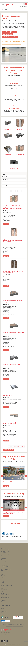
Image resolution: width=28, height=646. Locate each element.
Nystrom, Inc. (7, 7)
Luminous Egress (4, 556)
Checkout (3, 614)
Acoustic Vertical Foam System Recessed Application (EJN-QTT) (13, 271)
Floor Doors (3, 555)
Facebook (4, 641)
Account (2, 609)
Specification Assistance (7, 34)
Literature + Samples (5, 566)
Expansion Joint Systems (5, 551)
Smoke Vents (3, 559)
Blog (2, 574)
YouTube (7, 641)
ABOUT (3, 581)
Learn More (6, 224)
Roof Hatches (3, 558)
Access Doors (3, 548)
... (20, 191)
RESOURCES (4, 565)
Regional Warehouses (5, 594)
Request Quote (6, 31)
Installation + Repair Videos (6, 569)
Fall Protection (3, 552)
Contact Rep (13, 31)
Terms (18, 644)
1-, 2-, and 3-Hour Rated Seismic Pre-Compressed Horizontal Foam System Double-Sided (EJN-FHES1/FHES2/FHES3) (13, 207)
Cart (2, 612)
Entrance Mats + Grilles (5, 549)
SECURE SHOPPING (5, 605)
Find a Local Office (4, 598)
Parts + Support (4, 600)
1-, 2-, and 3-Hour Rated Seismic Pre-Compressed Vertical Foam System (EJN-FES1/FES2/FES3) (12, 240)
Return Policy (3, 607)
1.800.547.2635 (23, 6)
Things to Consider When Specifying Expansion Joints (13, 512)
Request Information (5, 597)
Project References (4, 577)
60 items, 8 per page (13, 185)
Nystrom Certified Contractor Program (10, 36)
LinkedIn (2, 641)
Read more (6, 486)
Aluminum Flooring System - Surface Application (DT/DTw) (11, 365)
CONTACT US (4, 593)
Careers (2, 582)
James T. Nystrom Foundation (6, 585)
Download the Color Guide (8, 449)
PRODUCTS (3, 547)
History (2, 584)
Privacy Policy (23, 644)
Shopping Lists (4, 611)
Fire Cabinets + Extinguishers (6, 554)
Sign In (2, 608)
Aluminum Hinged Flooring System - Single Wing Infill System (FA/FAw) (13, 422)
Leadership (3, 586)
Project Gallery (4, 575)
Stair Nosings (3, 561)
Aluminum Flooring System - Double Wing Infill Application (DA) (13, 301)
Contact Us (3, 601)
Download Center (4, 567)
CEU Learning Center (5, 570)
